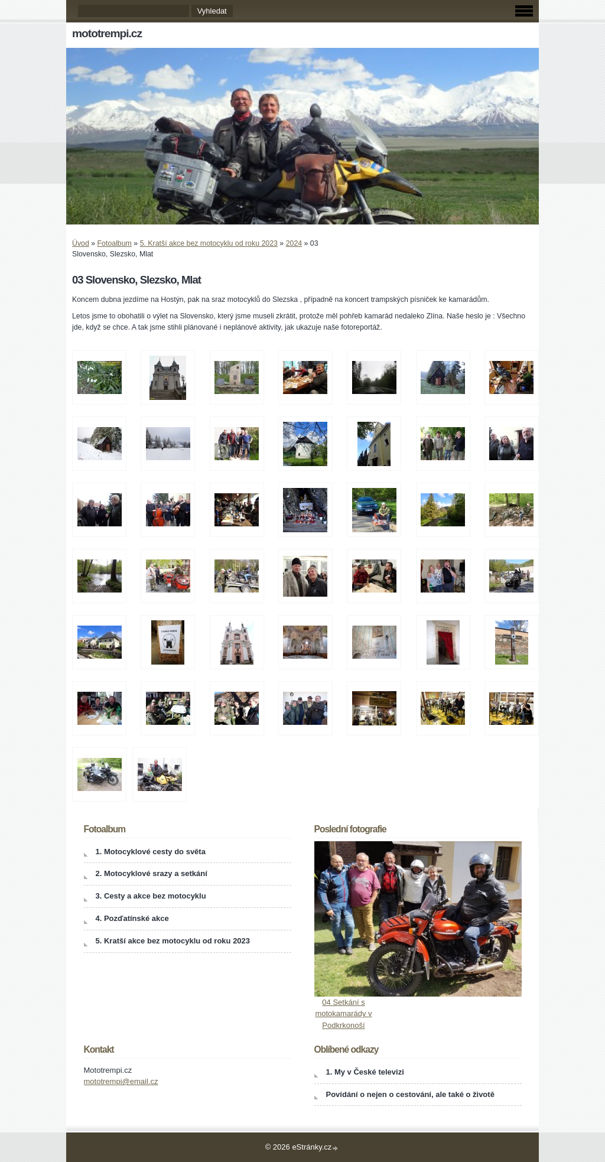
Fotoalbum (114, 243)
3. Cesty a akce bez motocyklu (151, 895)
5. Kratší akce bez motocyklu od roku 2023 (209, 243)
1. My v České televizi (365, 1071)
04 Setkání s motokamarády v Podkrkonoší (343, 1014)
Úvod (80, 243)
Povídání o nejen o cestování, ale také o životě (410, 1094)
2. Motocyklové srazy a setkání (151, 873)
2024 (294, 243)
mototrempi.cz (107, 33)
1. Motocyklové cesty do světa (151, 851)
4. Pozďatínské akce (132, 918)
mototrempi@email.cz (121, 1081)
